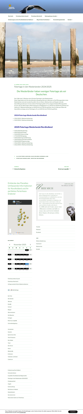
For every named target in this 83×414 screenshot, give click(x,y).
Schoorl (9, 307)
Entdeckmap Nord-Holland (14, 370)
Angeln (9, 384)
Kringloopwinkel (11, 381)
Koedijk (9, 304)
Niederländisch (11, 392)
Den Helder (10, 340)
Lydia (27, 84)
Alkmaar (10, 301)
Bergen (9, 309)
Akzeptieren (72, 411)
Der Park (10, 296)
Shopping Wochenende (37, 158)
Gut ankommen (11, 395)
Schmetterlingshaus (12, 323)
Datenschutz (39, 246)
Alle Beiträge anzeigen (23, 156)
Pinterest (38, 229)
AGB (37, 238)
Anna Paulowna (11, 337)
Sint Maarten (11, 315)
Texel (9, 343)
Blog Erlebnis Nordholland (44, 19)
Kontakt (70, 19)
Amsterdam (11, 329)
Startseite (10, 16)
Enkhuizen (10, 354)
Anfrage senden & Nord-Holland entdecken (18, 284)
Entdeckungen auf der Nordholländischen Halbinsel (21, 19)
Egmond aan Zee (12, 334)
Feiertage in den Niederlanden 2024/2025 (18, 378)
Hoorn (9, 348)
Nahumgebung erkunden (51, 16)
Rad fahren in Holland (13, 389)
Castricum (10, 359)
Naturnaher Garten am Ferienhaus (16, 397)
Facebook (38, 232)
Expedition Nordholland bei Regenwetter (17, 375)
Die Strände (10, 298)
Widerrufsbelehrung (41, 241)
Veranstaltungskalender (59, 19)
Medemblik (10, 351)
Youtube (38, 226)
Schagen (10, 318)
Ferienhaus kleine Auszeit (22, 16)
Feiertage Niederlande (23, 158)
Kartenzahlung (11, 386)
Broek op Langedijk (12, 320)
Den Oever (10, 345)
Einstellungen (22, 412)
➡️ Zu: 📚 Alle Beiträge (13, 290)
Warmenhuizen (11, 312)
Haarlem (10, 332)
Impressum (39, 243)
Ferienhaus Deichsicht (36, 16)
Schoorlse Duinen (12, 373)
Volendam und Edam (13, 356)
